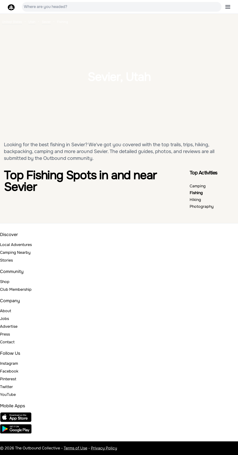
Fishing (196, 192)
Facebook (9, 371)
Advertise (9, 326)
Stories (6, 260)
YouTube (8, 394)
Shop (4, 281)
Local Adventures (16, 244)
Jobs (4, 318)
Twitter (6, 386)
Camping (198, 186)
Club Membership (16, 289)
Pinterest (8, 379)
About (5, 310)
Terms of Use (75, 448)
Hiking (195, 199)
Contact (7, 342)
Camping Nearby (15, 252)
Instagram (9, 363)
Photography (202, 206)
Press (5, 334)
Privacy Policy (104, 448)
